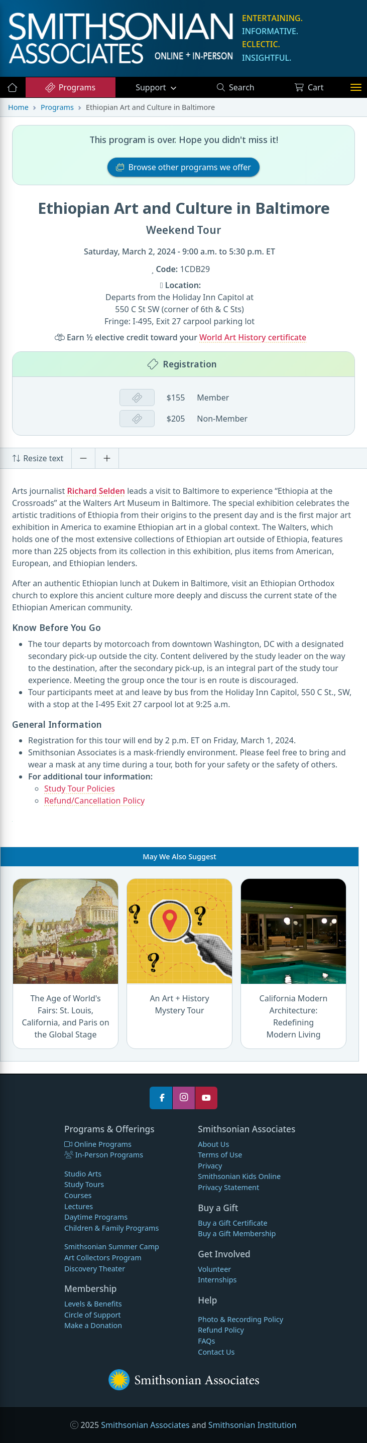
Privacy (210, 1165)
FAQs (206, 1341)
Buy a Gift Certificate (232, 1223)
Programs (70, 87)
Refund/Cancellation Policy (94, 800)
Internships (217, 1279)
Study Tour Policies (79, 788)
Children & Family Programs (111, 1228)
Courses (78, 1195)
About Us (213, 1144)
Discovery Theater (94, 1268)
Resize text (37, 458)
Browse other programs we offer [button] (183, 167)
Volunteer (214, 1269)
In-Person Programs (103, 1154)
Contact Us (216, 1352)
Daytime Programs (96, 1217)
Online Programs (98, 1144)
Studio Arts (82, 1173)
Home (18, 107)
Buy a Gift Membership (237, 1233)
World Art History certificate (252, 337)
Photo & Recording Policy (240, 1319)
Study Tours (84, 1184)
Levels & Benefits (93, 1303)
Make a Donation (93, 1325)
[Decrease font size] (83, 458)
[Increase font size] (106, 458)
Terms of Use (220, 1154)
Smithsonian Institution (252, 1424)
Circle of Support (92, 1315)
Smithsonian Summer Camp (111, 1246)
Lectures (78, 1206)
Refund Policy (220, 1330)
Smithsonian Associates (145, 1424)
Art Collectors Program (103, 1257)
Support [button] (152, 87)
